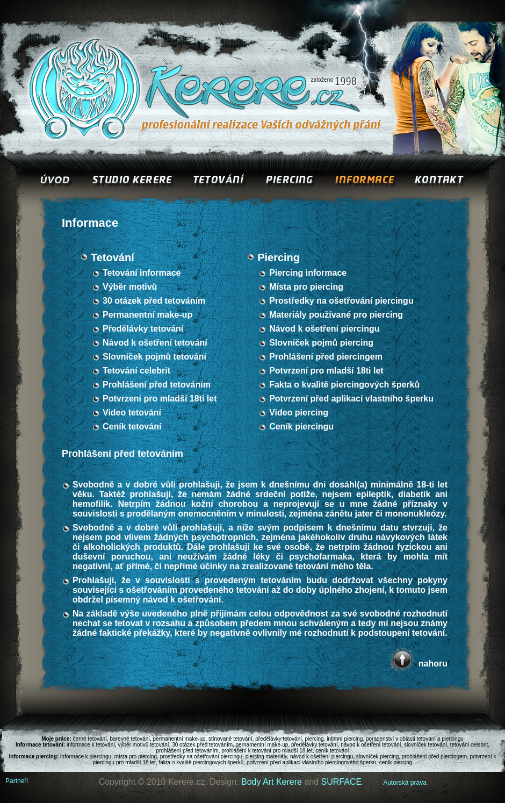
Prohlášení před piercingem (326, 356)
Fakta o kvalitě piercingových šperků (344, 384)
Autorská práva (405, 782)
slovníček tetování (425, 745)
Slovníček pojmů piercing (321, 342)
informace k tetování (91, 745)
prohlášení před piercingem (434, 756)
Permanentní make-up (147, 314)
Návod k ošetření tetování (155, 342)
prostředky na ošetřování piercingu (201, 756)
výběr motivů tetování (143, 745)
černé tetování (90, 739)
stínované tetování (230, 739)
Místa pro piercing (306, 286)
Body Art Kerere (271, 781)
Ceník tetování (132, 426)
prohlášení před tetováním (187, 751)
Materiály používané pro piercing (336, 314)
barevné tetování (130, 739)
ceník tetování (332, 751)
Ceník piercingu (301, 426)
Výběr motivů (130, 286)
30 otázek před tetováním (154, 300)
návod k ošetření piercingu (321, 756)
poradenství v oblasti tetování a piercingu (415, 739)
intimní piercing (345, 739)
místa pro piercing (135, 756)
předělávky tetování (278, 739)
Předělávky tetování (143, 328)
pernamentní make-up (262, 745)
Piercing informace (308, 272)
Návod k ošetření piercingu (324, 328)
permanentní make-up (179, 739)
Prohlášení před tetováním (157, 384)
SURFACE (341, 781)
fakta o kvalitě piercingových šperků (200, 762)
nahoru (433, 663)
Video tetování (132, 412)
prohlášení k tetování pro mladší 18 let (267, 751)
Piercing (278, 257)
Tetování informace (142, 272)
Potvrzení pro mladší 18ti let (160, 398)
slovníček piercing (377, 756)
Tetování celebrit (136, 370)
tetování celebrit (469, 745)
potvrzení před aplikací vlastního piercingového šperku (311, 762)
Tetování (112, 257)
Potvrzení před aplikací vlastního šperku (351, 398)
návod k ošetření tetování (371, 745)
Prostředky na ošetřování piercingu (341, 300)
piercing (314, 739)
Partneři (16, 781)
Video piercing (298, 412)
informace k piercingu (85, 756)
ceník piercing (396, 762)
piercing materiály (266, 756)
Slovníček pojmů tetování (154, 356)
